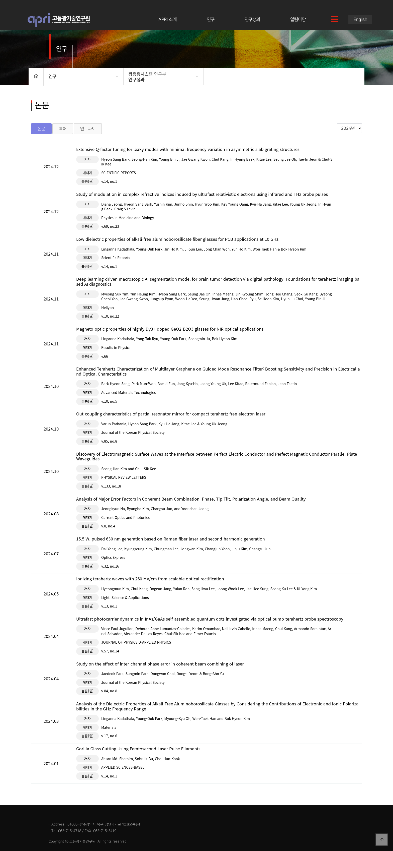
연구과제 (87, 128)
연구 (211, 19)
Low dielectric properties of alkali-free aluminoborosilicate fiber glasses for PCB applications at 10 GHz (177, 239)
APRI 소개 (167, 19)
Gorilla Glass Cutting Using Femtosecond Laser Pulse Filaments (138, 748)
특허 (62, 128)
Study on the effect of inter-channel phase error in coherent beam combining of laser (160, 663)
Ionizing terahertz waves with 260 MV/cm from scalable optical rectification (150, 578)
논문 (41, 128)
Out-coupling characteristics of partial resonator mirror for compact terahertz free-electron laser (170, 413)
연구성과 (252, 19)
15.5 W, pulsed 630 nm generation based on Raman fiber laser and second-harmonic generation (170, 538)
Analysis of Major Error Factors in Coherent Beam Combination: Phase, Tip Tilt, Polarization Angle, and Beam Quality (191, 499)
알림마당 (298, 19)
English (360, 19)
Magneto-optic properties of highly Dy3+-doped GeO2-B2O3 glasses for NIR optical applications (169, 329)
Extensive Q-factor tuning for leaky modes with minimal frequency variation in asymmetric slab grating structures (188, 149)
